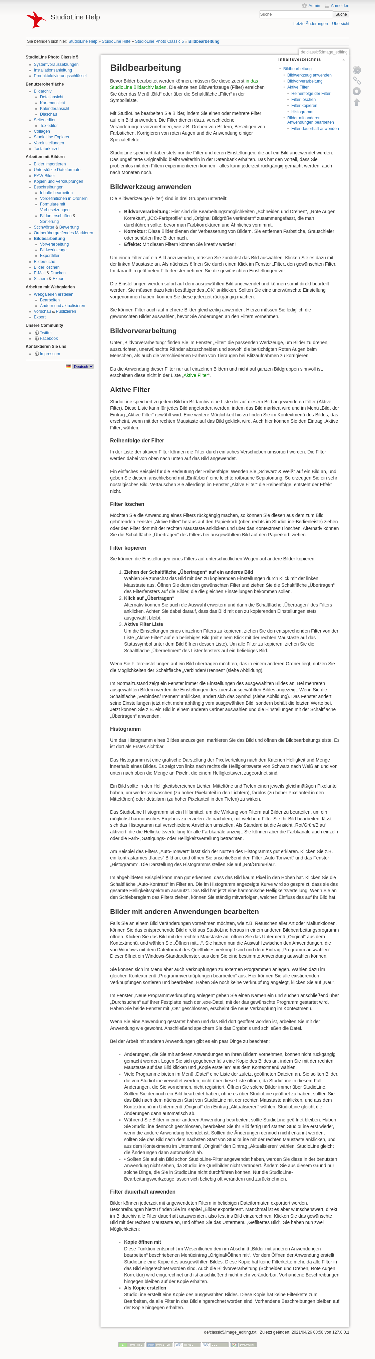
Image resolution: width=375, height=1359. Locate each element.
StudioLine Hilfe (116, 41)
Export (58, 278)
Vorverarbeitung (54, 244)
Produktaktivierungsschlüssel (60, 76)
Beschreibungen (49, 187)
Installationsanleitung (53, 70)
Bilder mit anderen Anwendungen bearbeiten (310, 120)
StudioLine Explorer (52, 137)
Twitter (46, 332)
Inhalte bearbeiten (56, 192)
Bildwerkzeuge (53, 250)
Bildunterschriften (56, 216)
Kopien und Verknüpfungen (58, 181)
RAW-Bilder (44, 175)
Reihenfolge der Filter (310, 93)
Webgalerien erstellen (53, 294)
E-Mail (40, 273)
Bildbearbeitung (204, 41)
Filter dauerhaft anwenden (315, 128)
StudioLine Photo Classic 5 (159, 41)
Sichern (41, 278)
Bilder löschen (47, 267)
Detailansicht (51, 97)
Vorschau (42, 311)
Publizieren (66, 311)
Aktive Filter (298, 87)
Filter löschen (303, 99)
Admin (314, 5)
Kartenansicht (52, 103)
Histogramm (302, 112)
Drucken (58, 273)
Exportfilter (50, 255)
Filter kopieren (304, 105)
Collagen (42, 131)
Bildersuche (44, 261)
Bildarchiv (43, 91)
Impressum (50, 354)
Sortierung (49, 221)
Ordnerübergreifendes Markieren (63, 233)
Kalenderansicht (54, 108)
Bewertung (69, 227)
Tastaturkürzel (46, 148)
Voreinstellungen (49, 143)
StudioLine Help (82, 41)
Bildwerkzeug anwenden (309, 75)
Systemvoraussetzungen (56, 64)
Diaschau (48, 114)
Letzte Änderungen (310, 23)
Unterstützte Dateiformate (57, 169)
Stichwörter (44, 227)
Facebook (49, 338)
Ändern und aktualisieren (62, 305)
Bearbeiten (50, 300)
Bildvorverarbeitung (305, 81)
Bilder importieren (50, 164)
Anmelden (340, 5)
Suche (341, 14)
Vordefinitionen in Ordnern (63, 198)
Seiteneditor (45, 120)
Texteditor (49, 125)
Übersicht (340, 23)
